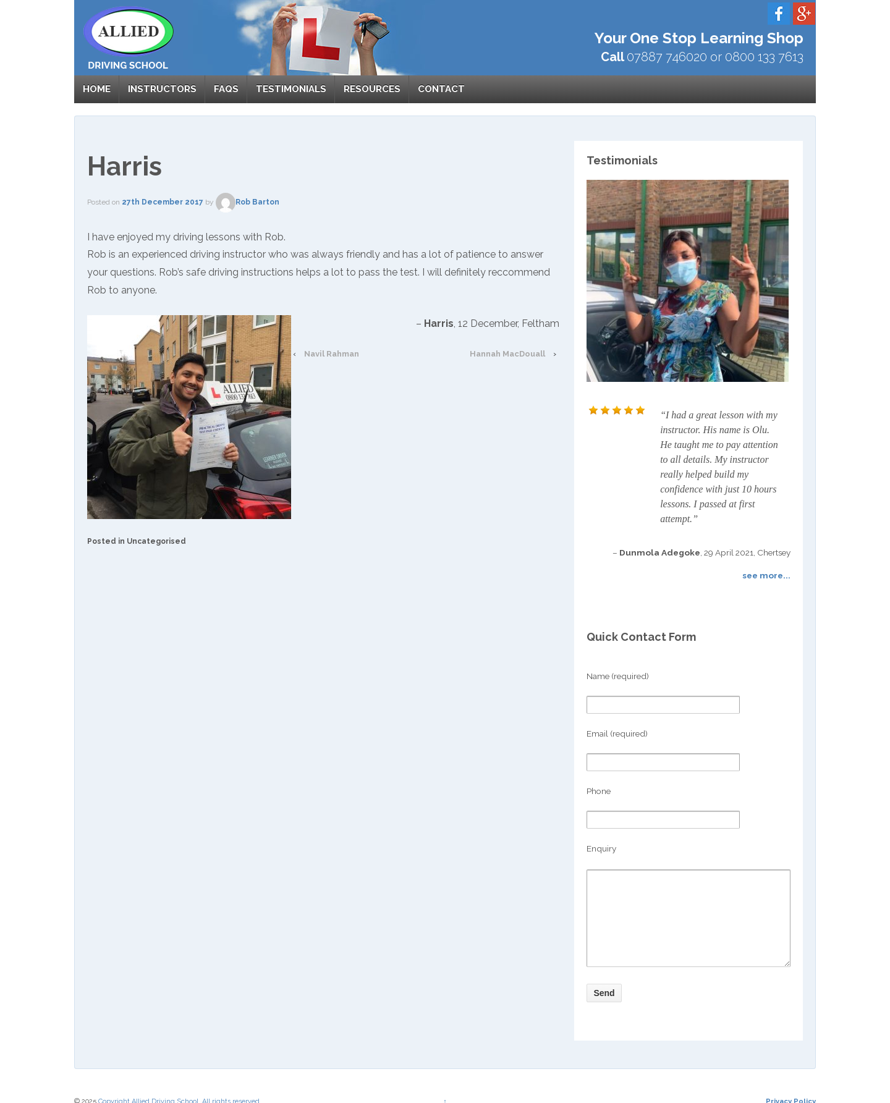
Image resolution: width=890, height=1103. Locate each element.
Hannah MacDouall (507, 353)
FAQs (226, 89)
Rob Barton (247, 202)
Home (97, 89)
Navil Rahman (331, 353)
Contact (441, 89)
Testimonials (291, 89)
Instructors (162, 89)
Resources (372, 89)
